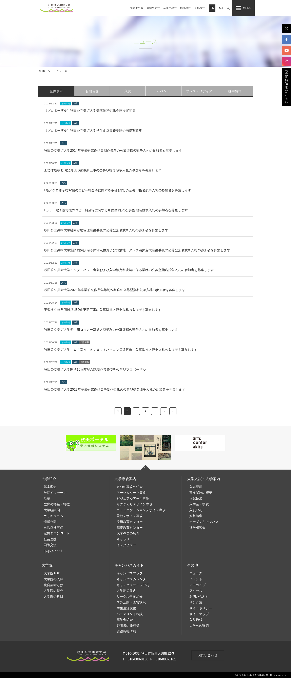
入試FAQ (195, 511)
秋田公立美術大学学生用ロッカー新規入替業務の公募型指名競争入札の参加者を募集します (111, 330)
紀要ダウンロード (57, 534)
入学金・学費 (199, 505)
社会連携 (50, 540)
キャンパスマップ (130, 574)
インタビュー (126, 546)
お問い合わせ (199, 597)
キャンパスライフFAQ (133, 586)
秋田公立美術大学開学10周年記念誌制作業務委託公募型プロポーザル (95, 370)
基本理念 (50, 488)
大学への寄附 (199, 626)
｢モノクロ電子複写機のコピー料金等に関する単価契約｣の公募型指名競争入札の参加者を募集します (117, 191)
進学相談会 (197, 528)
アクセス (195, 592)
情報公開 (50, 522)
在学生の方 (153, 7)
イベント (195, 580)
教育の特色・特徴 (57, 505)
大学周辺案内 (126, 592)
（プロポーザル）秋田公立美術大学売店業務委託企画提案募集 (89, 112)
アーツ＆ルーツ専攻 (131, 493)
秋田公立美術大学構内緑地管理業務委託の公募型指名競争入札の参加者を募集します (106, 231)
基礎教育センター (130, 528)
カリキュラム (53, 517)
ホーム (46, 71)
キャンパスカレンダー (133, 580)
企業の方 (199, 7)
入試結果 (195, 499)
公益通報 (195, 620)
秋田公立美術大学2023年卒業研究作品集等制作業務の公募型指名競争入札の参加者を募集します (114, 291)
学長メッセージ (55, 493)
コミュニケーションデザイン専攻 (141, 511)
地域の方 (185, 7)
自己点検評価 (53, 528)
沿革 (47, 499)
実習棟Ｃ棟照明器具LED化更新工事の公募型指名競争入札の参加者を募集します (102, 311)
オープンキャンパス (204, 522)
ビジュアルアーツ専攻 (133, 499)
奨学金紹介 (125, 620)
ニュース (195, 574)
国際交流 (50, 546)
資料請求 (195, 517)
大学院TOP (52, 574)
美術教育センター (130, 522)
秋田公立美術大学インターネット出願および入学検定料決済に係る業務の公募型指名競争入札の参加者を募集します (129, 271)
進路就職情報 (126, 632)
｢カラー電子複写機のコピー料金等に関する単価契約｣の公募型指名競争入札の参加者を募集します (116, 211)
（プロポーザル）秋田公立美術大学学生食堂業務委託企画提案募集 (93, 131)
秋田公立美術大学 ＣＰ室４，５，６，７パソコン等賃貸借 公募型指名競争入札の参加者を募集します (121, 350)
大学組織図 (52, 511)
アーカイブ (197, 586)
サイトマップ (199, 615)
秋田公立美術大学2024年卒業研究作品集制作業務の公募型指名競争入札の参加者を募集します (113, 151)
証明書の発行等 (128, 626)
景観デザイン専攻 (130, 517)
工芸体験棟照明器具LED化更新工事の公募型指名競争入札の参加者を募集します (102, 171)
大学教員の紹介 (128, 534)
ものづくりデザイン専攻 (135, 505)
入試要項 (195, 488)
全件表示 (56, 91)
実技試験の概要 (200, 493)
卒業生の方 (170, 7)
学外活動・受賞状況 (131, 603)
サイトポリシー (200, 609)
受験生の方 (136, 7)
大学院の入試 (53, 580)
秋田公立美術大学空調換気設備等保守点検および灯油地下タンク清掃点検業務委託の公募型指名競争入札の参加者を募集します (137, 251)
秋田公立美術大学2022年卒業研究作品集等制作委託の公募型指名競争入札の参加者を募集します (114, 390)
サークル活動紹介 (130, 597)
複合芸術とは (53, 586)
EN (212, 8)
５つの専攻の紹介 (130, 488)
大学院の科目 (53, 597)
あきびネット (53, 552)
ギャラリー (125, 540)
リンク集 (195, 603)
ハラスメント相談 (130, 615)
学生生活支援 (126, 609)
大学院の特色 (53, 592)
